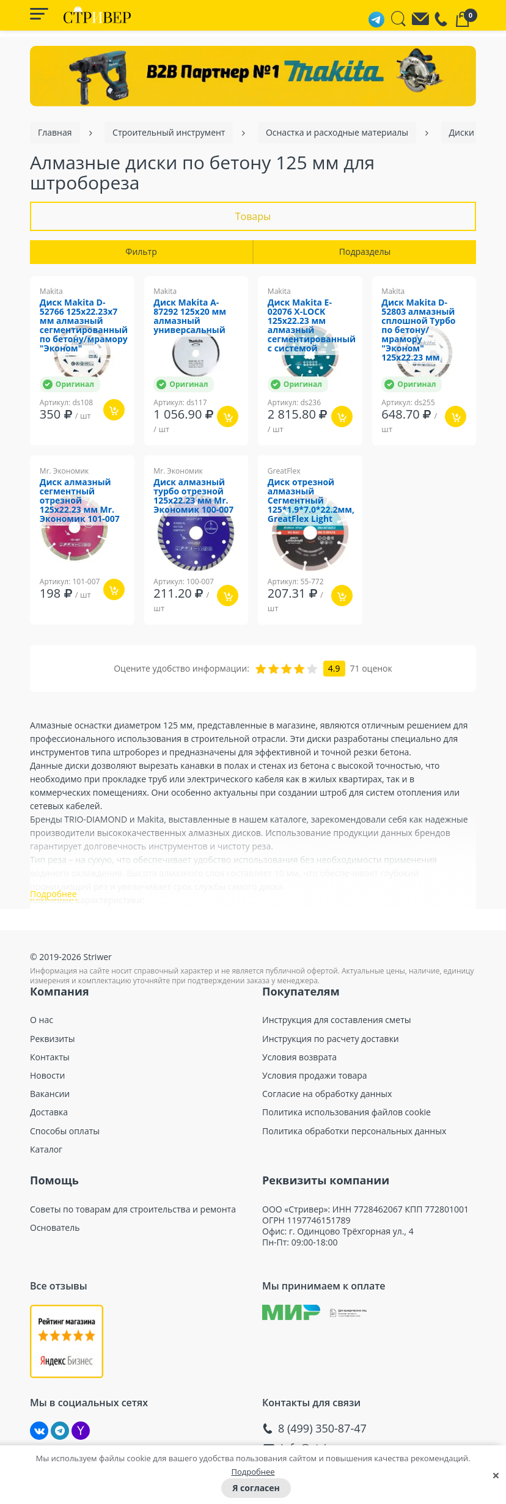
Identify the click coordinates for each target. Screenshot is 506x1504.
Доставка (49, 1120)
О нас (41, 1027)
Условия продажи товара (314, 1083)
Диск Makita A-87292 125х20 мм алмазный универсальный (190, 317)
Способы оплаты (65, 1139)
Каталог (46, 1157)
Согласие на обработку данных (327, 1101)
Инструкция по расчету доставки (330, 1046)
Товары (253, 216)
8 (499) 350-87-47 (322, 1436)
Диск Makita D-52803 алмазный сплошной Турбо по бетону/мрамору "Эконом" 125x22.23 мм (419, 331)
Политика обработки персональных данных (354, 1139)
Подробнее (252, 1471)
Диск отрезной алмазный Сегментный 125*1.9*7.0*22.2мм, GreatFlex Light (311, 500)
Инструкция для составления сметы (336, 1027)
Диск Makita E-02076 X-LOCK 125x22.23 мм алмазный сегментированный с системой (312, 326)
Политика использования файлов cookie (346, 1120)
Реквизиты (52, 1046)
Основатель (54, 1235)
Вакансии (50, 1101)
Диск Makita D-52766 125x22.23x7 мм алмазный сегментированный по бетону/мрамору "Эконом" (84, 326)
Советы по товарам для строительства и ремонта (133, 1217)
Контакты (50, 1065)
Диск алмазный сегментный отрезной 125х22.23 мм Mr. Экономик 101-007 (80, 500)
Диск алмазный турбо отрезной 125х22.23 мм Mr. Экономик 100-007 (194, 496)
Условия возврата (299, 1065)
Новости (47, 1083)
